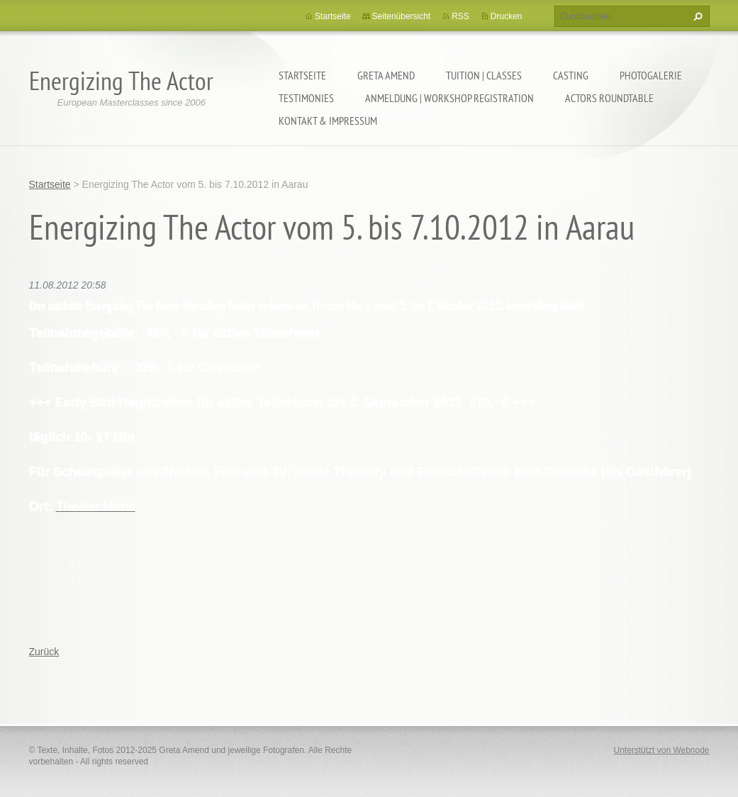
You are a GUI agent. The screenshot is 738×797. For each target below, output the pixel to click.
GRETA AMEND (386, 75)
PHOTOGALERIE (651, 75)
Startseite (302, 75)
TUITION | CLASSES (484, 75)
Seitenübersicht (401, 16)
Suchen (696, 16)
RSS (460, 16)
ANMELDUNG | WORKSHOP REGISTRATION (449, 98)
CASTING (570, 75)
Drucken (506, 16)
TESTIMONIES (306, 98)
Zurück (44, 651)
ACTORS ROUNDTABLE (609, 98)
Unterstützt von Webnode (661, 750)
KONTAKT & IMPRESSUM (328, 120)
